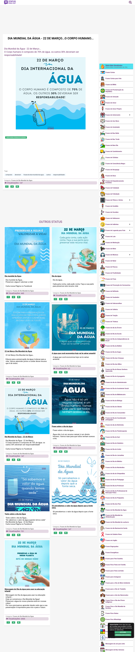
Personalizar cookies (123, 635)
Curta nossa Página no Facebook (16, 137)
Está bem (123, 632)
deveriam (18, 175)
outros (48, 175)
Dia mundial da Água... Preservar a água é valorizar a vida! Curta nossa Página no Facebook (19, 283)
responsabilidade (59, 175)
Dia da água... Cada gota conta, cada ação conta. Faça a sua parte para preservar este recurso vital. (73, 283)
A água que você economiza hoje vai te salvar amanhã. (71, 359)
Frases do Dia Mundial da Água (21, 180)
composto (9, 175)
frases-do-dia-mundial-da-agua (34, 175)
